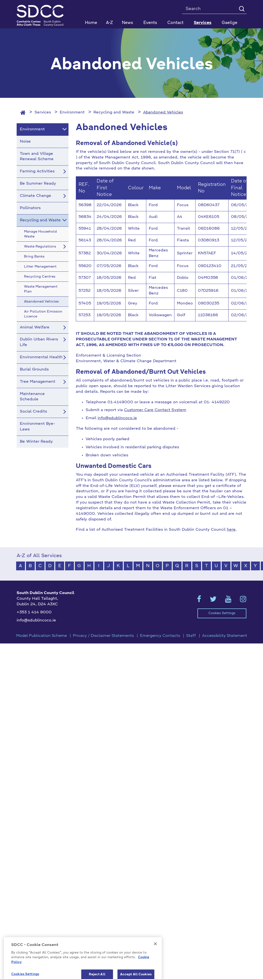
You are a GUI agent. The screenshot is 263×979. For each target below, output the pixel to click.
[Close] (155, 968)
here (231, 530)
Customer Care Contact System (155, 410)
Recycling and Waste (113, 112)
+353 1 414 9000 (34, 612)
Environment (72, 112)
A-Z (109, 23)
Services (42, 112)
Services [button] (202, 23)
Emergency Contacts (160, 636)
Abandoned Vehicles (163, 112)
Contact (175, 23)
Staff (191, 636)
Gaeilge (229, 23)
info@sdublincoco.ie (117, 418)
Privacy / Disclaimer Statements (103, 636)
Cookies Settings (221, 613)
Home (91, 23)
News (127, 23)
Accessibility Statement (224, 636)
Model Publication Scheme (41, 636)
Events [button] (150, 23)
